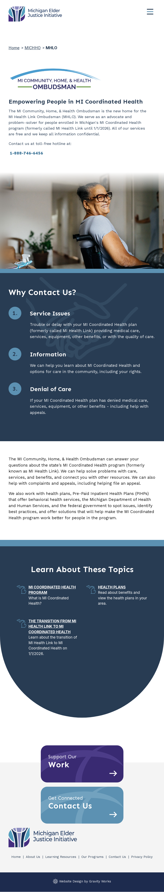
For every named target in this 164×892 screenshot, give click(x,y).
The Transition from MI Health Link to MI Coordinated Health (52, 626)
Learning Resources (61, 857)
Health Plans (112, 587)
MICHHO (33, 47)
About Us (33, 857)
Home (14, 47)
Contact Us (118, 857)
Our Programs (93, 857)
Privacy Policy (142, 857)
